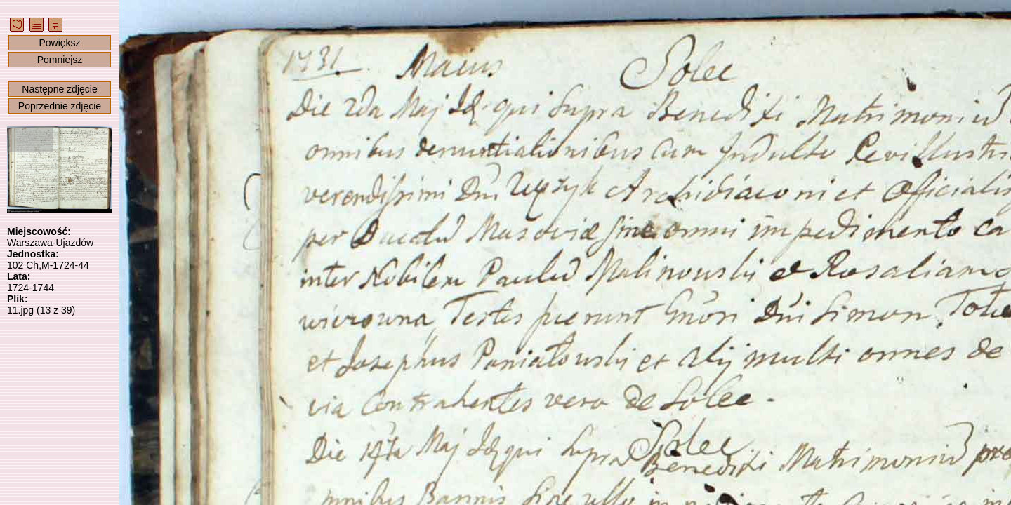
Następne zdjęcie (59, 89)
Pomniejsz (60, 59)
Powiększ (59, 42)
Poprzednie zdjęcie (59, 106)
